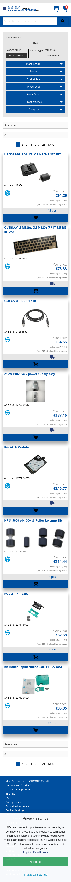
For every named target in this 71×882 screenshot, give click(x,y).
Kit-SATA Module (16, 447)
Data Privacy (40, 852)
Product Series (34, 101)
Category (34, 109)
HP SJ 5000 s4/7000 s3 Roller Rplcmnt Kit (33, 520)
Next (51, 144)
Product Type (33, 79)
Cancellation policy (17, 806)
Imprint (27, 852)
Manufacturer (33, 63)
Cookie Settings (15, 810)
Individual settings (35, 874)
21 (43, 144)
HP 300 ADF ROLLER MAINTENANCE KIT (32, 154)
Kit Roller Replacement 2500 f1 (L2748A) (33, 667)
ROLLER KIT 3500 (16, 594)
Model (33, 71)
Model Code (33, 86)
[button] (5, 8)
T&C (8, 798)
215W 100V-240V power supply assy (29, 374)
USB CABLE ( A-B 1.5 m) (20, 301)
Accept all (35, 861)
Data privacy (13, 802)
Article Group (34, 94)
